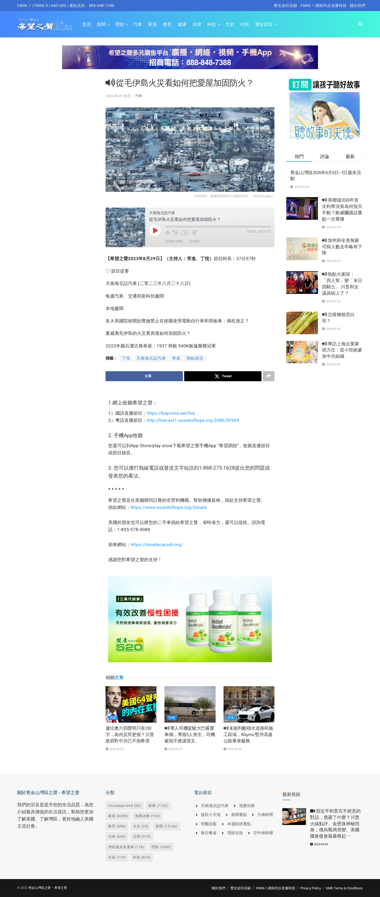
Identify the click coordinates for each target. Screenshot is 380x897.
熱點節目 (195, 358)
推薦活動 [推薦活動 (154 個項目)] (147, 816)
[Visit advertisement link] (190, 61)
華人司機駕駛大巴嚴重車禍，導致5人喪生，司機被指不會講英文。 (189, 734)
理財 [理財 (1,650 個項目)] (161, 847)
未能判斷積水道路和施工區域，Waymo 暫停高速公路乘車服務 (248, 734)
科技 (211, 24)
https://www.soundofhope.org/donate (169, 507)
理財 (119, 24)
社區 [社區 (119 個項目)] (117, 857)
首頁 (86, 24)
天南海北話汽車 (151, 358)
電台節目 (264, 24)
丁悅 (126, 358)
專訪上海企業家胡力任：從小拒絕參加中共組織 (342, 350)
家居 (152, 24)
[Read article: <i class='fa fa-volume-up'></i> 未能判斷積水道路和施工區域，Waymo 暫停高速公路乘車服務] (249, 704)
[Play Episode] (155, 230)
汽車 (137, 24)
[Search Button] (361, 24)
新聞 (101, 24)
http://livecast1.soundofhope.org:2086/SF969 (193, 420)
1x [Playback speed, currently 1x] (185, 233)
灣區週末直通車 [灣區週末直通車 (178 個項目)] (126, 847)
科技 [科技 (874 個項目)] (142, 857)
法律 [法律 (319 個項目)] (142, 836)
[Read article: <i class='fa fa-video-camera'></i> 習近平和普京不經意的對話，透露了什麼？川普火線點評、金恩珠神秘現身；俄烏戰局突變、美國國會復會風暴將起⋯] (294, 816)
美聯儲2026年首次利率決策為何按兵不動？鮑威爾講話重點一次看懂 (342, 209)
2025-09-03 (319, 844)
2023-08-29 (114, 96)
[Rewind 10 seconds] (175, 232)
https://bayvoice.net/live (171, 413)
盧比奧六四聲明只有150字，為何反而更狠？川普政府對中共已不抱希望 (130, 734)
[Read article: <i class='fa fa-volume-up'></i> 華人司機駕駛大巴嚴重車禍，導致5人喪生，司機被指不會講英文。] (189, 704)
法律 (196, 24)
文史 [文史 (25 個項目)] (141, 826)
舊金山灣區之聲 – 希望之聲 (47, 888)
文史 (229, 24)
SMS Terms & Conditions (344, 888)
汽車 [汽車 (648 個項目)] (117, 836)
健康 (182, 24)
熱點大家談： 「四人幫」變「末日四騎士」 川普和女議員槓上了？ (342, 283)
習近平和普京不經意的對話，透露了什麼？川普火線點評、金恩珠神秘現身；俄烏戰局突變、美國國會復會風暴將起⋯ (335, 823)
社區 (244, 24)
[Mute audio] (167, 232)
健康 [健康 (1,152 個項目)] (158, 806)
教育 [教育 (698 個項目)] (117, 826)
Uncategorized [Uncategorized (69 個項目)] (124, 806)
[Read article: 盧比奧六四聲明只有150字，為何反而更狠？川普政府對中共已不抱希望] (131, 704)
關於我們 (357, 5)
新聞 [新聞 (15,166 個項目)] (167, 826)
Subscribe (174, 241)
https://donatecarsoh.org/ (157, 544)
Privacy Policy (310, 888)
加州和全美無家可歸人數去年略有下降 (342, 246)
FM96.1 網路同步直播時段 (324, 5)
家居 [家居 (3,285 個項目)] (118, 816)
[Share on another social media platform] (268, 376)
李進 (176, 358)
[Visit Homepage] (45, 24)
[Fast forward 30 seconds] (194, 232)
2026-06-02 (173, 749)
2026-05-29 (232, 749)
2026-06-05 (115, 749)
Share (194, 241)
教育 (167, 24)
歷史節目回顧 (285, 5)
